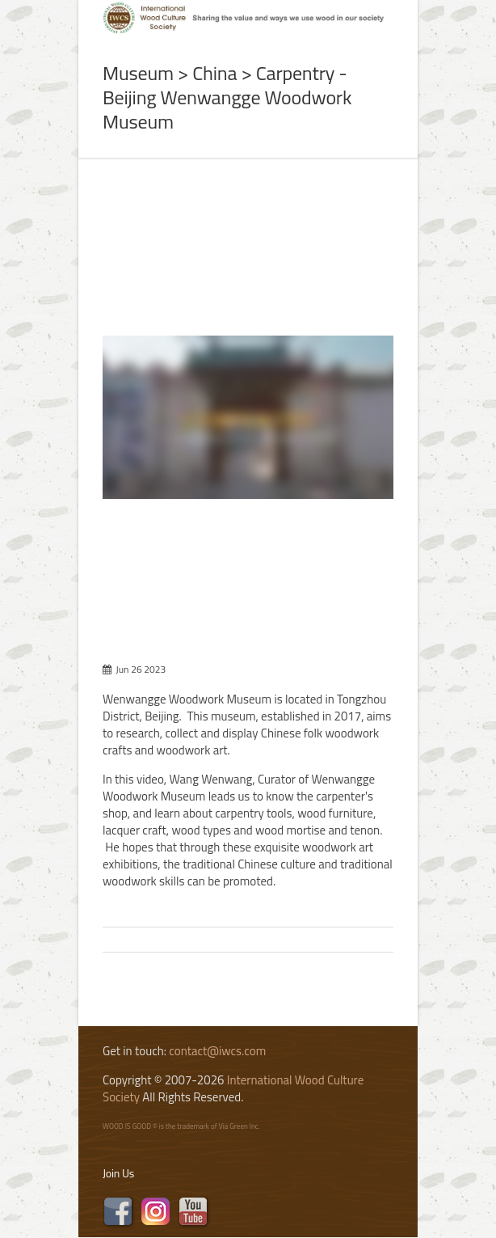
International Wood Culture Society (233, 1088)
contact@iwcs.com (217, 1051)
